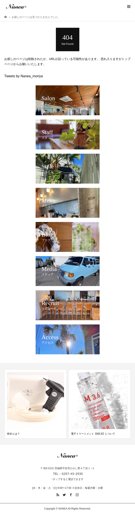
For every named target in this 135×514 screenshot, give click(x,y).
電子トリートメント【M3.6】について (93, 433)
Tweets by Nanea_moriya (23, 76)
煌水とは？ (13, 433)
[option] (35, 404)
